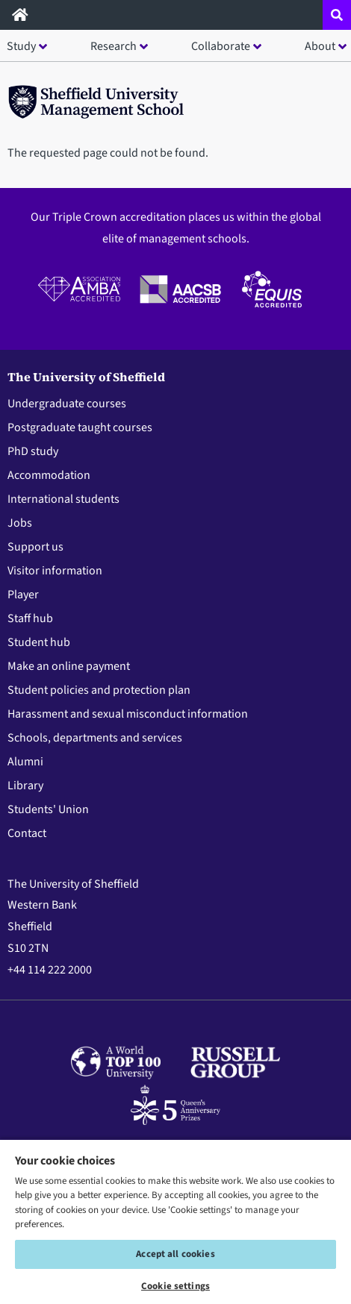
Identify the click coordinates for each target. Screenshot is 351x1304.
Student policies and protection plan (98, 690)
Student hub (38, 642)
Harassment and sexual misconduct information (127, 714)
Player (23, 594)
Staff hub (30, 618)
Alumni (25, 761)
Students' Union (48, 809)
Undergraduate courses (66, 403)
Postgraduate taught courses (79, 427)
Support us (35, 547)
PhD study (32, 451)
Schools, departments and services (94, 738)
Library (25, 785)
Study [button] (21, 46)
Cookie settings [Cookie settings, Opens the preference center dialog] (175, 1286)
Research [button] (113, 46)
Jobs (19, 523)
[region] (175, 1221)
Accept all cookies (175, 1254)
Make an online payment (68, 666)
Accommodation (48, 475)
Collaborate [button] (220, 46)
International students (63, 499)
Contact (26, 833)
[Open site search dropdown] (337, 15)
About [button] (320, 46)
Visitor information (54, 570)
